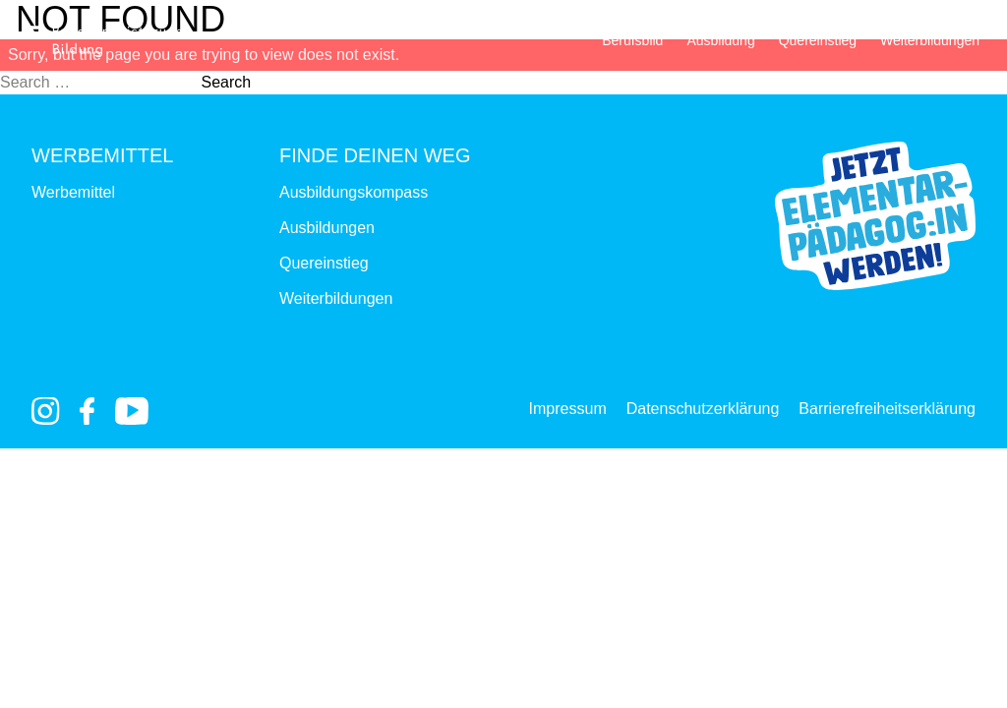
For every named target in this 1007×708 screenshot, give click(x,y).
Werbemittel (73, 192)
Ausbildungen (327, 227)
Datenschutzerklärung (703, 408)
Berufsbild (632, 40)
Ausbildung (720, 40)
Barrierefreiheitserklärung (887, 408)
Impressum (568, 408)
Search (226, 82)
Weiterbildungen (929, 40)
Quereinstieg (818, 40)
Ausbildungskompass (353, 192)
